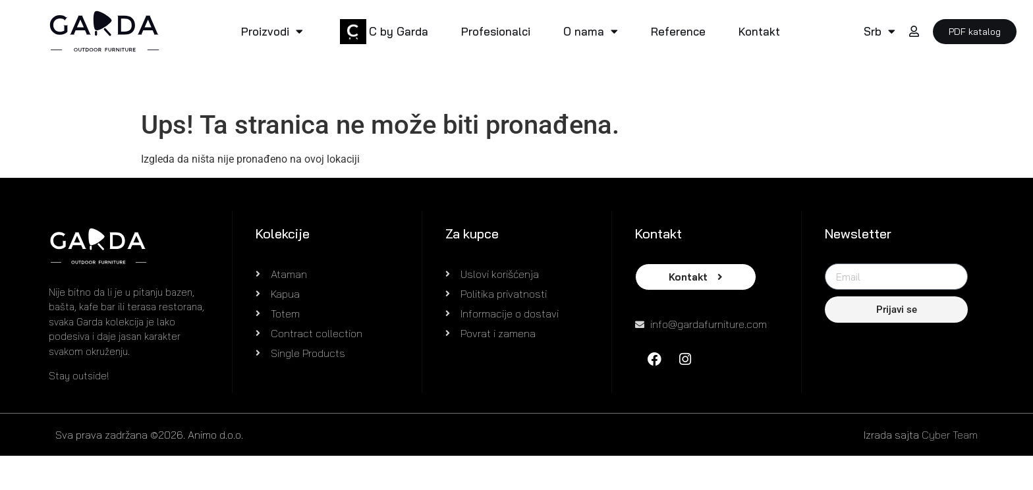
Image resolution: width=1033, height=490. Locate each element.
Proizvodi (272, 31)
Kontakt (759, 31)
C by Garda (398, 31)
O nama (590, 31)
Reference (678, 31)
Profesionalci (495, 31)
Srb (879, 31)
